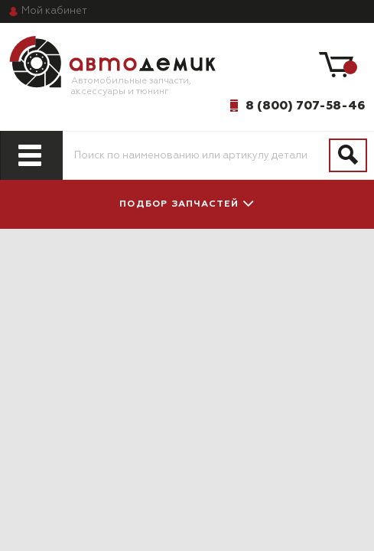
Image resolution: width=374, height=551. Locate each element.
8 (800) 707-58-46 (305, 105)
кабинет (54, 11)
